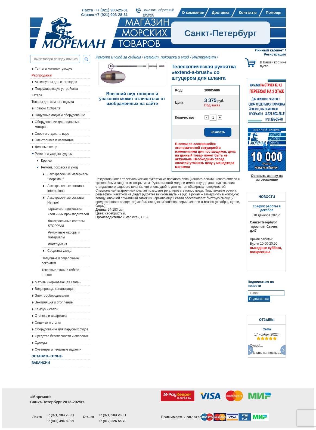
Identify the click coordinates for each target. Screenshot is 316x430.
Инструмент (57, 244)
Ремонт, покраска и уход (59, 167)
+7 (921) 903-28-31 (112, 415)
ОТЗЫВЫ (266, 320)
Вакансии (41, 363)
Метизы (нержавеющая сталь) (57, 282)
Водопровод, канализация (55, 289)
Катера (37, 95)
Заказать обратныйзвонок (158, 12)
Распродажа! (42, 75)
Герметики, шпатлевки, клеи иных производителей (68, 211)
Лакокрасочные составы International (65, 188)
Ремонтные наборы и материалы (64, 235)
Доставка (220, 12)
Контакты (248, 12)
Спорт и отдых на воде (52, 134)
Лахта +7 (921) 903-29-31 (105, 10)
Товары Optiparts (47, 108)
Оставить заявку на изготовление (267, 178)
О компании (193, 12)
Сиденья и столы (48, 322)
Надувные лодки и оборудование (60, 115)
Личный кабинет (269, 50)
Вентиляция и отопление (54, 302)
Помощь (273, 12)
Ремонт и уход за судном (54, 154)
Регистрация (275, 54)
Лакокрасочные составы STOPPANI (66, 223)
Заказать (218, 132)
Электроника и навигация (54, 140)
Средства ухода (59, 251)
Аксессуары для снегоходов (56, 82)
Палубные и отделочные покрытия (60, 260)
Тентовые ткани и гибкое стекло (60, 272)
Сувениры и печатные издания (58, 349)
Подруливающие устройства (56, 89)
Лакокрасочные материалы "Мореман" (68, 176)
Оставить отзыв (47, 356)
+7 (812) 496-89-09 (60, 421)
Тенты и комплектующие (53, 68)
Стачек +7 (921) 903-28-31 (104, 15)
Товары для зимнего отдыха (53, 102)
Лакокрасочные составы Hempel (65, 200)
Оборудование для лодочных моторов (57, 124)
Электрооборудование (52, 295)
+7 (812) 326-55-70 (112, 421)
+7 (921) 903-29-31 (60, 415)
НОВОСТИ (267, 197)
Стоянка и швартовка (51, 316)
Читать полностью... (267, 353)
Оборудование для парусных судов (61, 329)
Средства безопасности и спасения (61, 336)
